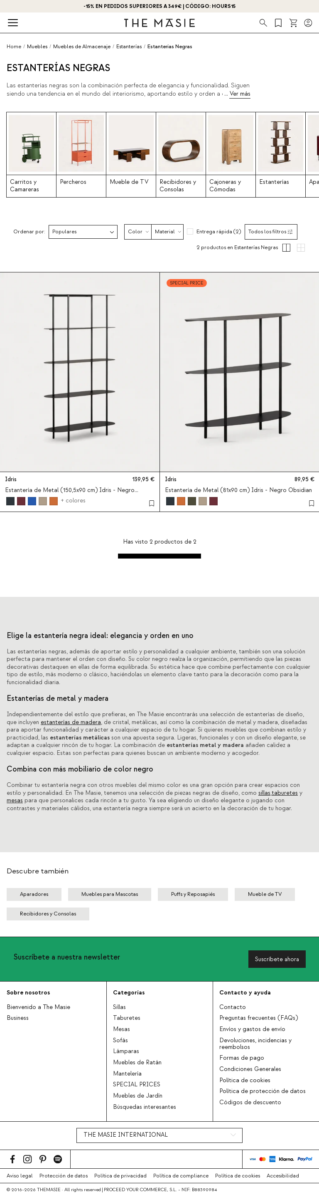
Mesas (121, 1029)
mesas (15, 800)
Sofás (120, 1040)
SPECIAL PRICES (136, 1084)
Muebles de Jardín (137, 1096)
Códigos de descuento (250, 1102)
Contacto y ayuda (245, 993)
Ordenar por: (29, 232)
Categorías (129, 993)
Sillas (119, 1007)
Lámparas (126, 1051)
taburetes (285, 793)
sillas (264, 793)
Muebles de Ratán (137, 1062)
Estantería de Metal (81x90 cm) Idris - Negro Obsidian (238, 490)
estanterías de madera (71, 722)
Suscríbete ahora (277, 959)
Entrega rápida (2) (218, 231)
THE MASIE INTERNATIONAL (125, 1135)
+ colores (73, 501)
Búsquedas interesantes (144, 1107)
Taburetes (126, 1018)
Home (14, 46)
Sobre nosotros (28, 993)
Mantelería (127, 1074)
